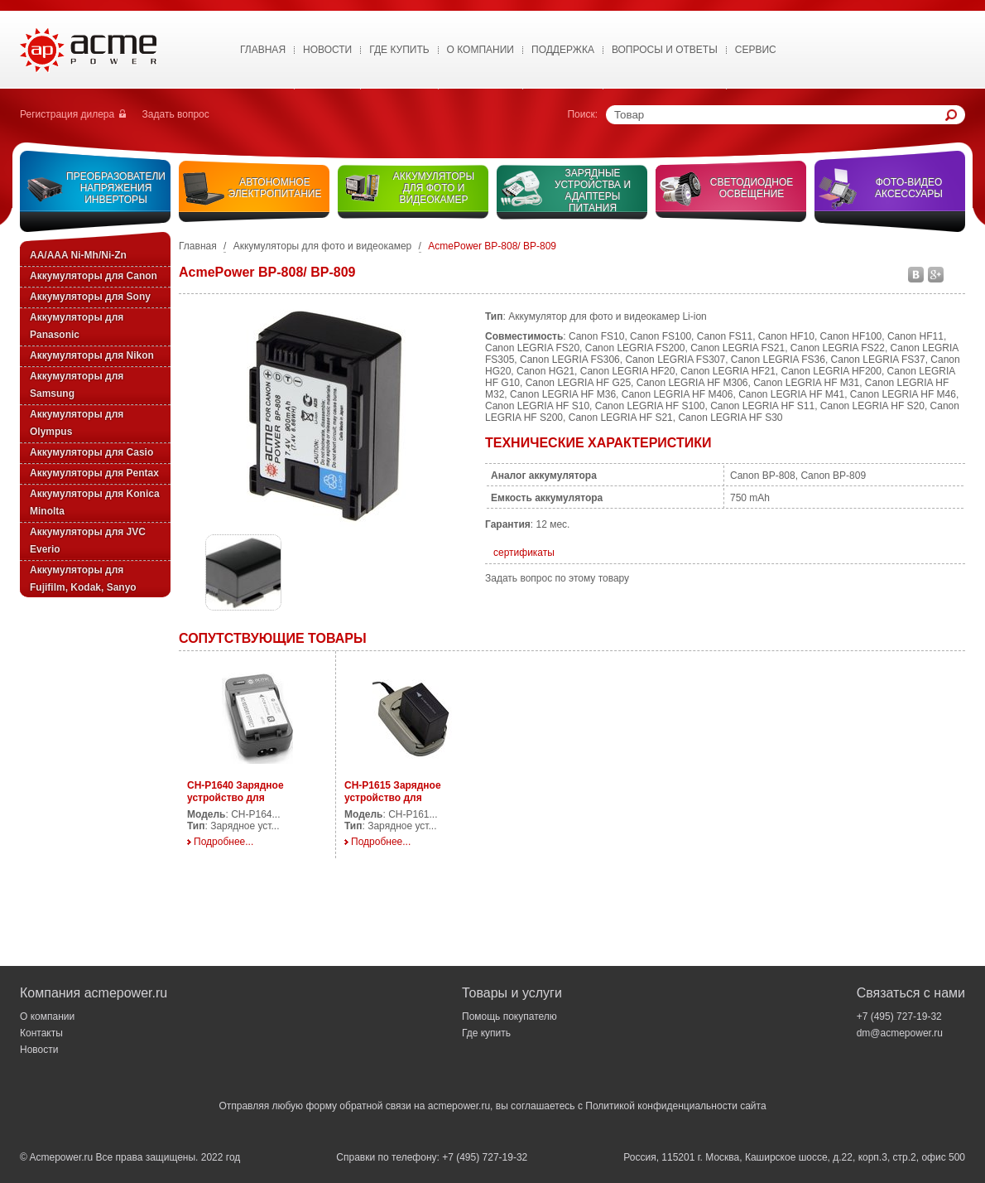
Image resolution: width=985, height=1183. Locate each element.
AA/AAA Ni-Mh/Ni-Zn (78, 255)
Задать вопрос (175, 114)
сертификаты (524, 552)
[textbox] (779, 114)
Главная (263, 50)
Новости (327, 50)
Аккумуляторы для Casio (91, 452)
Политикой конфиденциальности (661, 1106)
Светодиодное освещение (752, 188)
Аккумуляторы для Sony (90, 296)
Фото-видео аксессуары (909, 188)
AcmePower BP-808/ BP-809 (492, 246)
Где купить (399, 50)
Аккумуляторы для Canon (93, 276)
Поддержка (562, 50)
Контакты (41, 1033)
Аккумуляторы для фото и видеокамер (433, 188)
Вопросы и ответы (665, 50)
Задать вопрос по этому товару (557, 578)
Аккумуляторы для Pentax (94, 473)
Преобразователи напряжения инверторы (116, 188)
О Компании (480, 50)
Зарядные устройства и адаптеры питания (593, 190)
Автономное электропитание (275, 188)
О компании (47, 1016)
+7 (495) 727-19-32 (899, 1016)
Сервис (755, 50)
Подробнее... (223, 841)
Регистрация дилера (67, 114)
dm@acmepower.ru (900, 1033)
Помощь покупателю (509, 1016)
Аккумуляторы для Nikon (92, 355)
